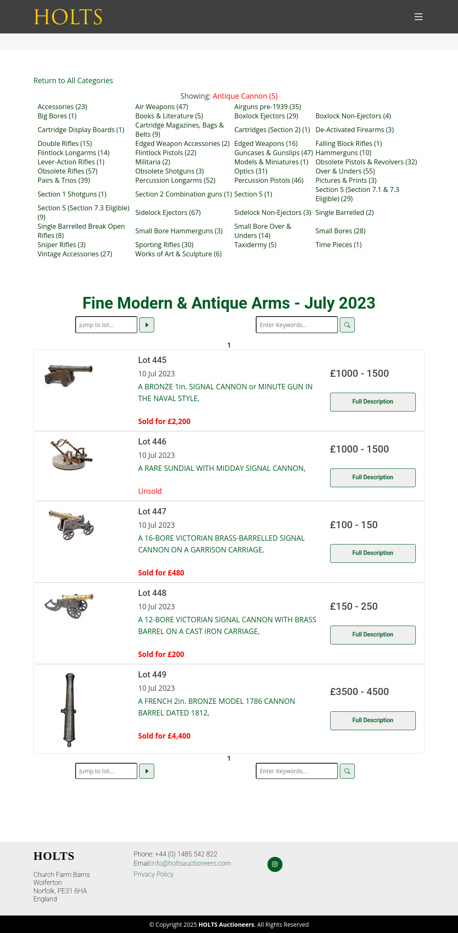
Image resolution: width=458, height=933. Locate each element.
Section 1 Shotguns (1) (72, 194)
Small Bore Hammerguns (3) (179, 230)
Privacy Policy (153, 874)
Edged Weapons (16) (266, 143)
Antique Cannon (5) (245, 96)
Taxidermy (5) (255, 244)
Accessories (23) (62, 106)
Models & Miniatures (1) (271, 161)
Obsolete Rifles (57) (67, 171)
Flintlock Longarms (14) (73, 152)
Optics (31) (250, 171)
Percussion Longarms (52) (175, 180)
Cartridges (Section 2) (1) (272, 129)
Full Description (372, 401)
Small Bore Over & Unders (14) (262, 231)
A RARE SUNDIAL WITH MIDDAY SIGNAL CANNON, (222, 468)
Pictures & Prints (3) (346, 180)
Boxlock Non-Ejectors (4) (353, 115)
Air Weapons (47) (161, 106)
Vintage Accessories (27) (75, 253)
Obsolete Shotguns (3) (169, 171)
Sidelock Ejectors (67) (168, 212)
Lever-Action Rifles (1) (71, 161)
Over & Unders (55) (345, 171)
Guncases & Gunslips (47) (273, 152)
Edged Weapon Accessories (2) (182, 143)
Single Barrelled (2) (345, 212)
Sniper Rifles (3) (62, 244)
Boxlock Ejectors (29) (266, 115)
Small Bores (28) (341, 230)
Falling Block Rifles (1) (349, 143)
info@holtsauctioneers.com (191, 863)
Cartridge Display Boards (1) (81, 129)
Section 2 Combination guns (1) (183, 194)
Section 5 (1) (253, 194)
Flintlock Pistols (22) (165, 152)
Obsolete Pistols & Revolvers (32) (366, 161)
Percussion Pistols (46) (269, 180)
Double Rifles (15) (65, 143)
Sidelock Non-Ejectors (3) (272, 212)
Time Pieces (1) (338, 244)
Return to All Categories (73, 80)
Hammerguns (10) (343, 152)
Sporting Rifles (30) (164, 244)
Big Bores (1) (57, 115)
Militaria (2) (152, 161)
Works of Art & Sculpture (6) (178, 253)
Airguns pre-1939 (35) (267, 106)
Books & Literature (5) (169, 115)
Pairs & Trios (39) (64, 180)
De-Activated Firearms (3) (355, 129)
